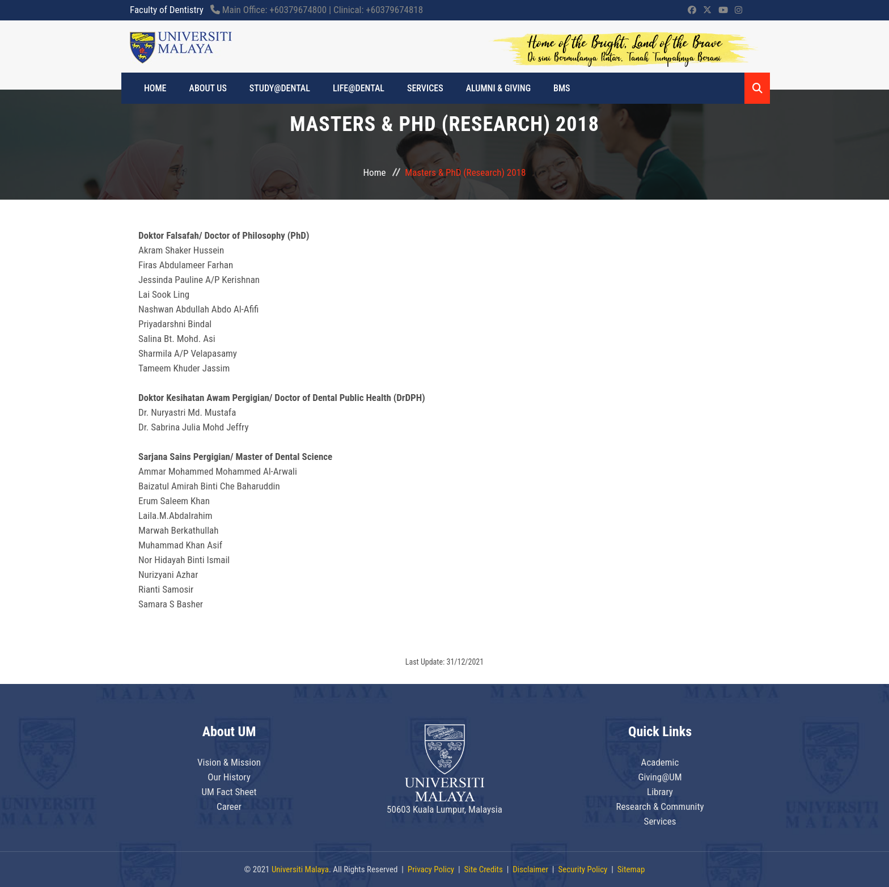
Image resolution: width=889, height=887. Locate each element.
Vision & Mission (229, 762)
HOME (155, 88)
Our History (229, 777)
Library (660, 791)
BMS (561, 88)
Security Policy (582, 869)
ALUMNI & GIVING (498, 88)
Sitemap (631, 869)
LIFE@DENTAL (358, 88)
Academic (660, 762)
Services (425, 88)
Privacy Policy (431, 869)
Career (229, 806)
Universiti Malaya (300, 869)
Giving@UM (659, 777)
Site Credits (483, 869)
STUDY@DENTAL (279, 88)
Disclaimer (530, 869)
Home (374, 172)
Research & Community (660, 806)
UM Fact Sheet (228, 791)
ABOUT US (208, 88)
